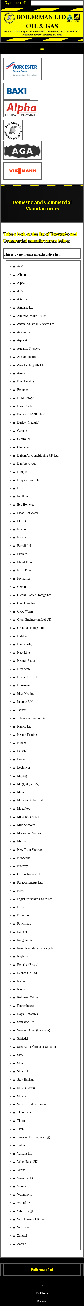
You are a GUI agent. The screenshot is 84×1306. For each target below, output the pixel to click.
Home (42, 1285)
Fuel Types (42, 1293)
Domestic (42, 1301)
